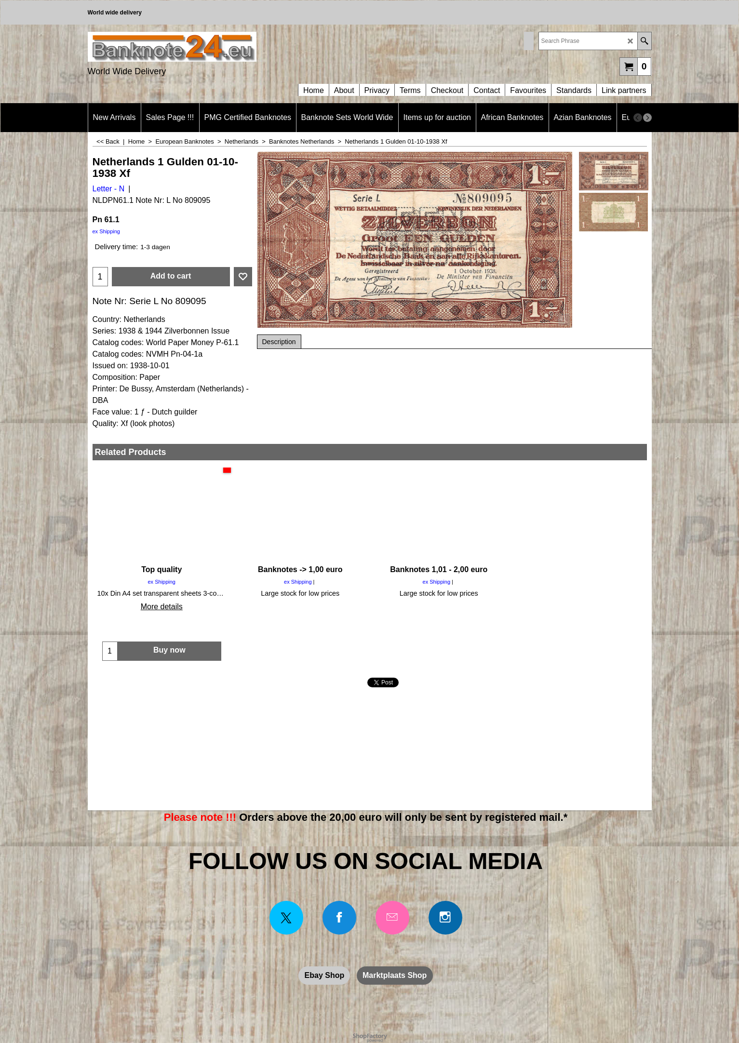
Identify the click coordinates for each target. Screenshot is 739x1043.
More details (162, 606)
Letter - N (109, 189)
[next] (647, 117)
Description (279, 342)
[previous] (637, 117)
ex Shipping (107, 231)
